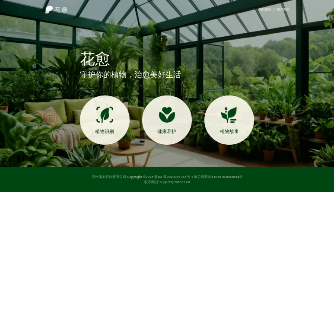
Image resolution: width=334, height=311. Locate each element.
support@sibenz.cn (175, 182)
